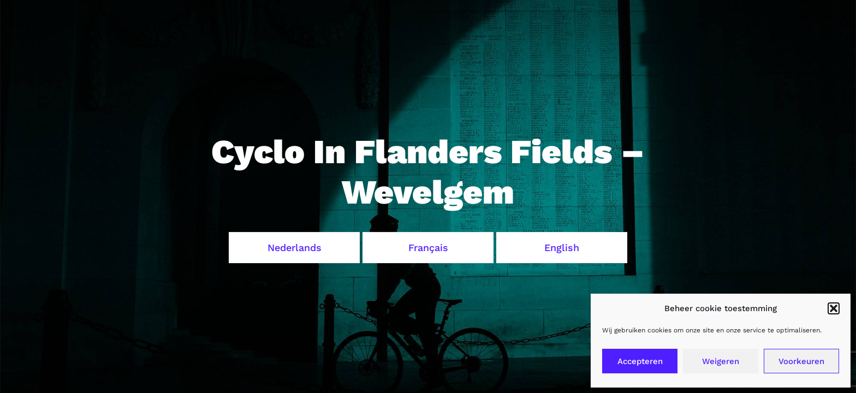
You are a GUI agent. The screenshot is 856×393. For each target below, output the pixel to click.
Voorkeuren (801, 361)
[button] (833, 308)
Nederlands (295, 247)
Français (428, 247)
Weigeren (720, 361)
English (561, 247)
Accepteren (640, 361)
